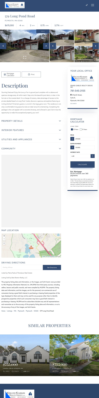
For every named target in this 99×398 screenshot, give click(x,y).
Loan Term (74, 126)
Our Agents (73, 103)
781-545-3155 (77, 90)
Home (3, 311)
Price (72, 135)
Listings (9, 311)
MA (15, 311)
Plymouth (21, 311)
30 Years (74, 129)
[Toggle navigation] (92, 5)
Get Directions (52, 267)
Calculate (82, 164)
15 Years (83, 129)
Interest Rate (75, 152)
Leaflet (43, 256)
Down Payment (75, 143)
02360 (36, 311)
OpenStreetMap (51, 256)
